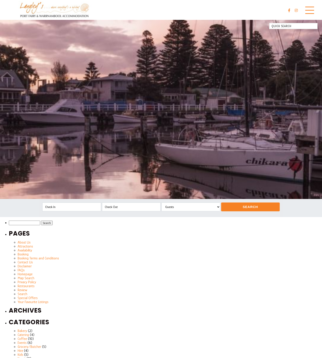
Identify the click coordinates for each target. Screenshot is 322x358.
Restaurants (26, 286)
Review (22, 290)
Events (22, 343)
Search (250, 207)
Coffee (22, 339)
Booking (23, 254)
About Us (24, 242)
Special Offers (28, 298)
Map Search (26, 278)
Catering (23, 335)
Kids (20, 355)
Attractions (25, 246)
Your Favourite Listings (33, 302)
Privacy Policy (27, 282)
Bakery (22, 331)
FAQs (21, 270)
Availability (25, 250)
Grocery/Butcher (29, 347)
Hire (20, 351)
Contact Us (25, 262)
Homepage (25, 274)
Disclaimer (25, 266)
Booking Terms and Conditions (38, 258)
